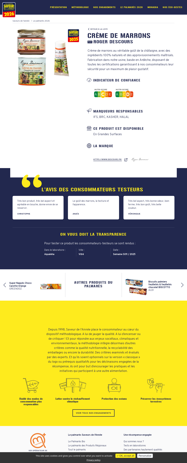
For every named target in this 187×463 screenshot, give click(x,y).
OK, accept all (125, 455)
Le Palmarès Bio (76, 441)
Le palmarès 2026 (131, 7)
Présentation (58, 7)
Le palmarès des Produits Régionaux (87, 445)
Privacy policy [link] (94, 459)
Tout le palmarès (77, 449)
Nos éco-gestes (172, 7)
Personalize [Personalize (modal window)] (145, 455)
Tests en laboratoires (135, 445)
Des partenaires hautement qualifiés (143, 449)
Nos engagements (104, 7)
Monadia (153, 7)
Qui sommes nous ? (134, 441)
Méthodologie (80, 7)
